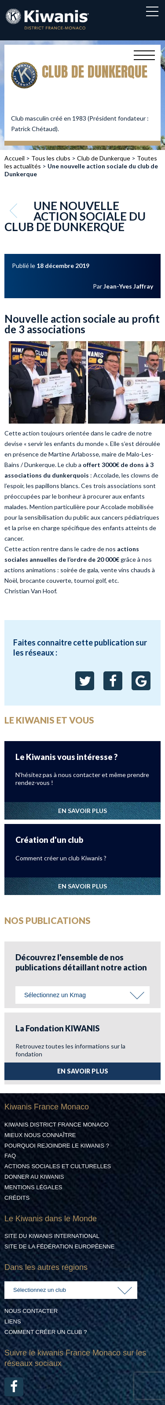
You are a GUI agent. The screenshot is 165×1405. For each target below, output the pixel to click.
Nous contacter (31, 1311)
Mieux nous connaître (40, 1135)
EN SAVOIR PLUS (82, 810)
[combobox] (82, 995)
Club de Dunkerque (103, 158)
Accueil (14, 158)
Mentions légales (33, 1187)
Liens (12, 1321)
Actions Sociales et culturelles (57, 1166)
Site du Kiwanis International (51, 1236)
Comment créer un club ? (45, 1332)
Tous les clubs (50, 158)
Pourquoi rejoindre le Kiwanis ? (56, 1145)
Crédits (16, 1198)
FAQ (10, 1155)
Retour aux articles (14, 210)
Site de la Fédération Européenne (59, 1246)
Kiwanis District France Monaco (56, 1124)
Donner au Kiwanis (34, 1176)
